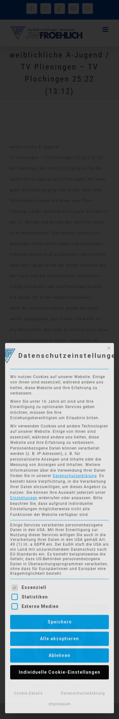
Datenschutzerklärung (75, 474)
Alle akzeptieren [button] (59, 637)
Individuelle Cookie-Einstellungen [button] (59, 670)
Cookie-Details (28, 692)
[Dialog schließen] (109, 346)
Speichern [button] (60, 620)
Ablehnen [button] (59, 654)
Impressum (60, 702)
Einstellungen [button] (23, 497)
